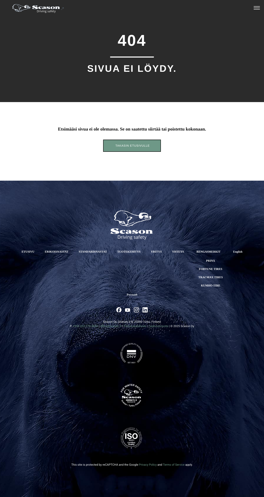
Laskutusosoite (158, 326)
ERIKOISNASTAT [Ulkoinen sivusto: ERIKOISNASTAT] (56, 251)
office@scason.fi (110, 326)
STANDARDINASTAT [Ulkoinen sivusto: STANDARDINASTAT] (93, 251)
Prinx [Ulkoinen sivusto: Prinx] (210, 261)
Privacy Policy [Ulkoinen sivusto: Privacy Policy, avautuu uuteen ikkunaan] (148, 464)
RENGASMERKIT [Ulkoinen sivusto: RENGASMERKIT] (209, 251)
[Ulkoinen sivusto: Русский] (132, 295)
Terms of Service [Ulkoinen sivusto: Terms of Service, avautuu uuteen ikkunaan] (174, 464)
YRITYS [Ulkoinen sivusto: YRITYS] (156, 251)
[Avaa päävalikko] (257, 8)
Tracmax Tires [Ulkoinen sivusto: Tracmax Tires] (210, 277)
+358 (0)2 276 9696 (85, 326)
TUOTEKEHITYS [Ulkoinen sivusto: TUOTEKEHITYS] (128, 251)
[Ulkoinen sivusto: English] (238, 252)
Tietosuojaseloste (135, 326)
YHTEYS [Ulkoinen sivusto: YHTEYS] (178, 251)
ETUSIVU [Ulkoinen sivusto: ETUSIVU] (28, 251)
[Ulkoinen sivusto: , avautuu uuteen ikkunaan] (118, 309)
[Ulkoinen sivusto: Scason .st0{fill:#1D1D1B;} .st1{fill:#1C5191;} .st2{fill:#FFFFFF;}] (38, 8)
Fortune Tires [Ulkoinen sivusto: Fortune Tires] (210, 269)
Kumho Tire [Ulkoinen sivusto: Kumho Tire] (210, 285)
